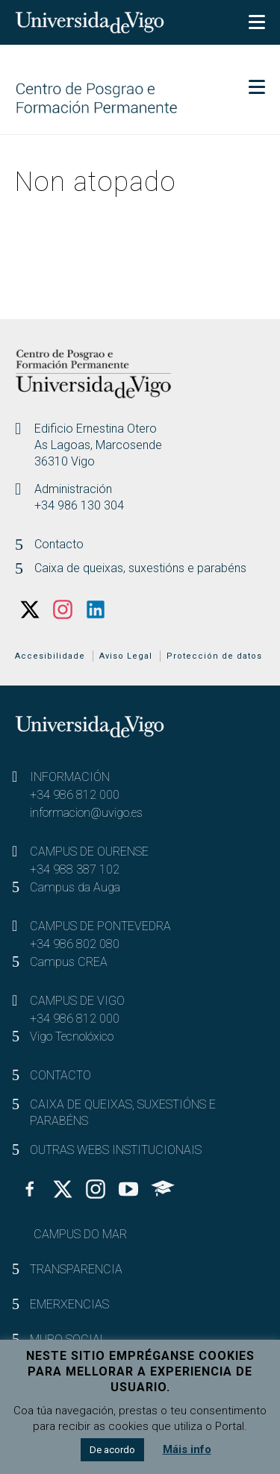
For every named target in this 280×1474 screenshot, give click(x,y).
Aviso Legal (125, 656)
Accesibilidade (50, 656)
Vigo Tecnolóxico (71, 1036)
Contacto (59, 544)
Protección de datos (214, 656)
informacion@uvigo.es (86, 813)
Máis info (187, 1449)
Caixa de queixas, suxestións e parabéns (140, 568)
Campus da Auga (75, 887)
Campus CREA (69, 962)
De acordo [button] (112, 1449)
